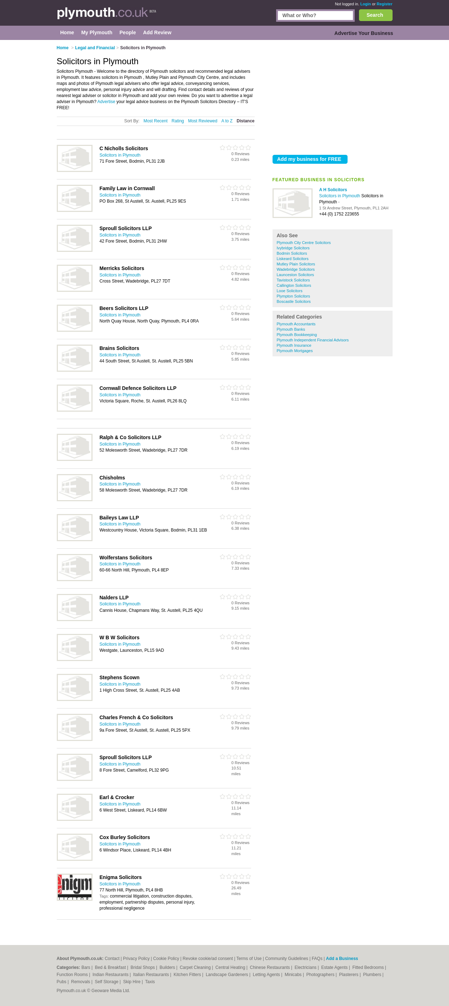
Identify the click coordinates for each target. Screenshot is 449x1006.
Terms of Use (249, 958)
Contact (112, 958)
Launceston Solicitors (295, 275)
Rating (177, 120)
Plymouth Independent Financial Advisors (313, 340)
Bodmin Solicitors (292, 253)
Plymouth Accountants (296, 324)
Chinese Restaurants (270, 967)
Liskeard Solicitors (293, 258)
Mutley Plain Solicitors (296, 264)
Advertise (106, 101)
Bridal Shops (143, 967)
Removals (81, 981)
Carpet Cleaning (196, 967)
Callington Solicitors (294, 285)
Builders (168, 967)
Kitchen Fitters (188, 974)
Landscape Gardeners (227, 974)
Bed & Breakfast (111, 967)
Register (384, 4)
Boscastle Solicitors (294, 301)
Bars (86, 967)
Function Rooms (73, 974)
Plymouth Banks (291, 329)
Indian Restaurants (111, 974)
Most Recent (156, 120)
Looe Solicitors (290, 291)
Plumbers (372, 974)
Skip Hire (132, 981)
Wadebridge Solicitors (296, 269)
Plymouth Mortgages (295, 351)
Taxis (150, 981)
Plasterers (349, 974)
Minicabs (294, 974)
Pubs (62, 981)
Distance (245, 120)
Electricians (306, 967)
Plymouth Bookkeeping (297, 334)
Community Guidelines (286, 958)
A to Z (227, 120)
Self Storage (107, 981)
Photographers (320, 974)
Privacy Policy (136, 958)
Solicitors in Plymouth (340, 195)
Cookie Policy (166, 958)
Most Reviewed (202, 120)
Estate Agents (335, 967)
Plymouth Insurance (294, 345)
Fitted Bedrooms (368, 967)
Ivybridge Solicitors (293, 248)
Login (365, 4)
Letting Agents (267, 974)
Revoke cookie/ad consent (208, 958)
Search (374, 15)
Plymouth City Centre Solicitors (304, 242)
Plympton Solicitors (293, 296)
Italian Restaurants (151, 974)
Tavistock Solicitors (293, 280)
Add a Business (342, 958)
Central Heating (230, 967)
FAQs (317, 958)
